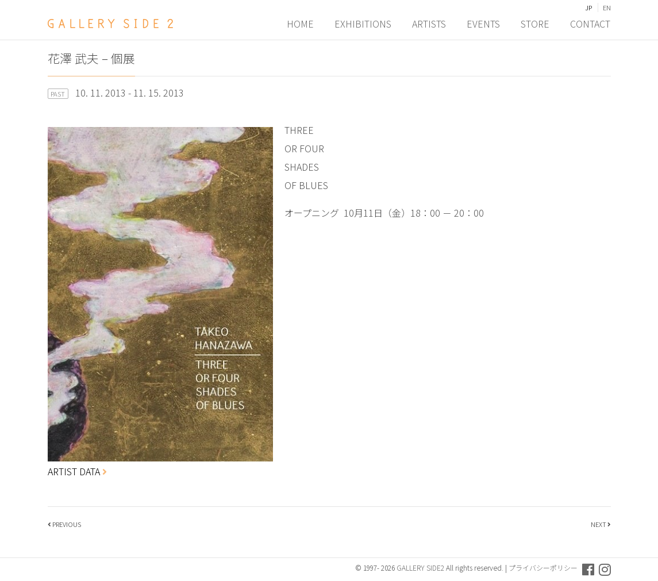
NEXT (598, 524)
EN (607, 7)
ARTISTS (430, 23)
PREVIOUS (66, 524)
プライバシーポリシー (543, 567)
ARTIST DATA (77, 471)
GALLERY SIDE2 (420, 567)
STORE (535, 23)
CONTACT (591, 23)
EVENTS (484, 23)
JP (588, 7)
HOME (300, 23)
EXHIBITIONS (363, 23)
